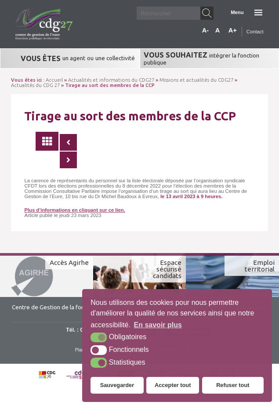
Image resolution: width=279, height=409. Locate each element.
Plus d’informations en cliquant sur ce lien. (74, 210)
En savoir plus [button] (158, 325)
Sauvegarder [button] (117, 385)
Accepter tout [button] (173, 385)
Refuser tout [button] (232, 385)
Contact (255, 31)
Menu (237, 12)
